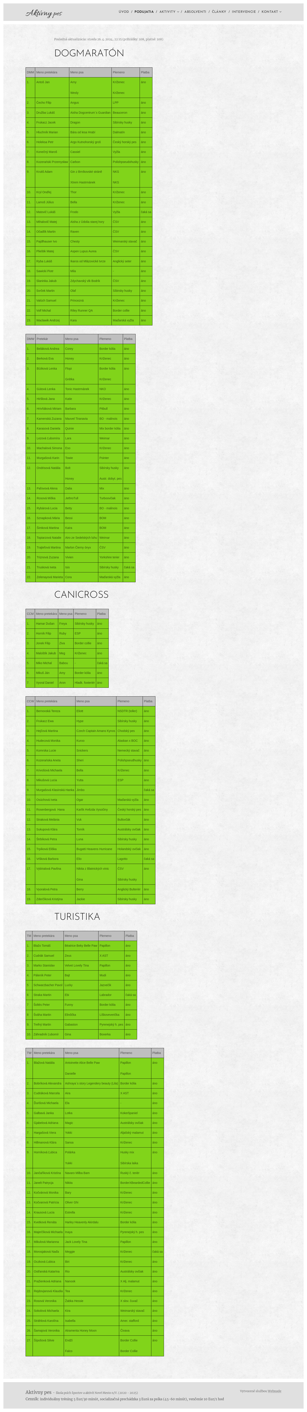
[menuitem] (123, 12)
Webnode (274, 1391)
